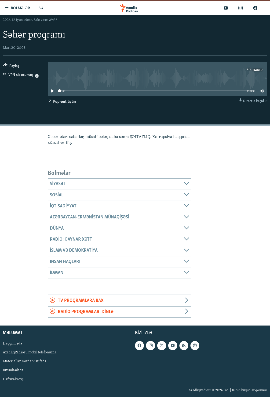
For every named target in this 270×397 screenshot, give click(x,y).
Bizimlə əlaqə (13, 370)
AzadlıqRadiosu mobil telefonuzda (30, 352)
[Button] (11, 66)
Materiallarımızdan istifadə (24, 361)
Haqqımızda (12, 343)
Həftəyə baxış (13, 379)
